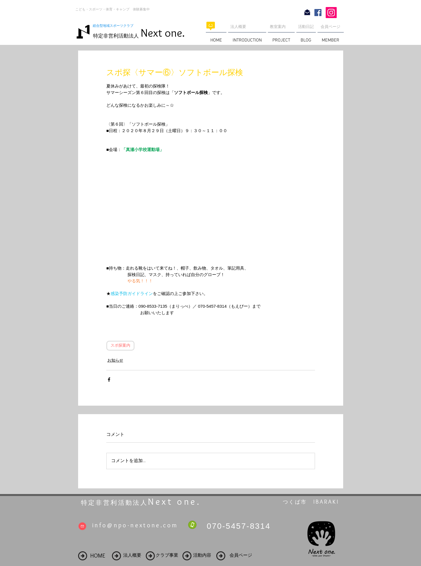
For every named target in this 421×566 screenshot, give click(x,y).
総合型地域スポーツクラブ (115, 26)
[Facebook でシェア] (109, 379)
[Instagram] (331, 12)
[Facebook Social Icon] (317, 12)
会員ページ (330, 26)
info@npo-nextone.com (135, 525)
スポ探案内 (120, 345)
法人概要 (238, 26)
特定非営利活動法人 (116, 36)
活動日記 (306, 26)
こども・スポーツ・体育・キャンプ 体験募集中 (112, 9)
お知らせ (115, 360)
